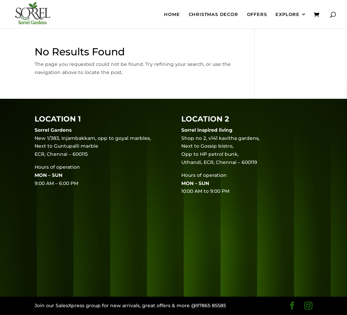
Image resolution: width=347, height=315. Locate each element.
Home (172, 14)
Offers (257, 14)
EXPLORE (287, 14)
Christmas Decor (213, 14)
